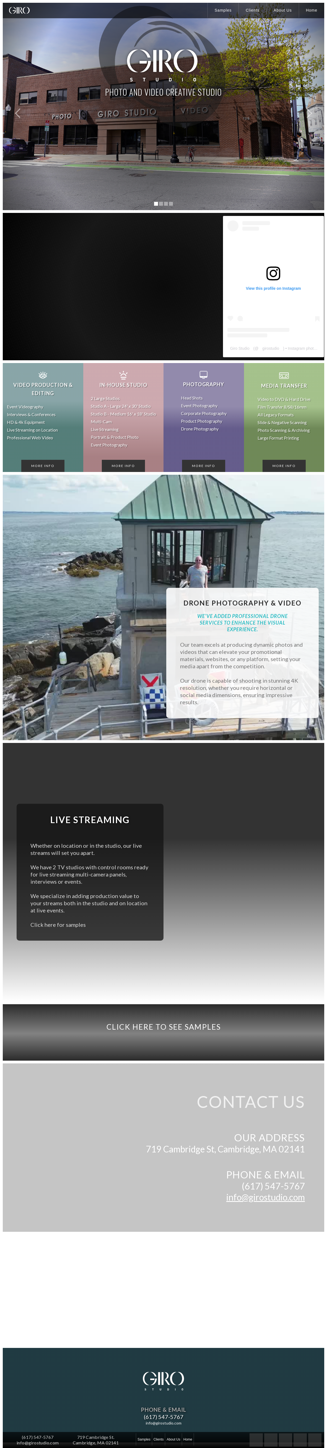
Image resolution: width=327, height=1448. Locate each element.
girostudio (271, 348)
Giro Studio (240, 348)
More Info (42, 466)
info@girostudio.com (265, 1197)
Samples (223, 10)
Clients (252, 10)
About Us (283, 10)
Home (311, 10)
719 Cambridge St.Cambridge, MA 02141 (96, 1439)
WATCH (164, 131)
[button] (14, 106)
